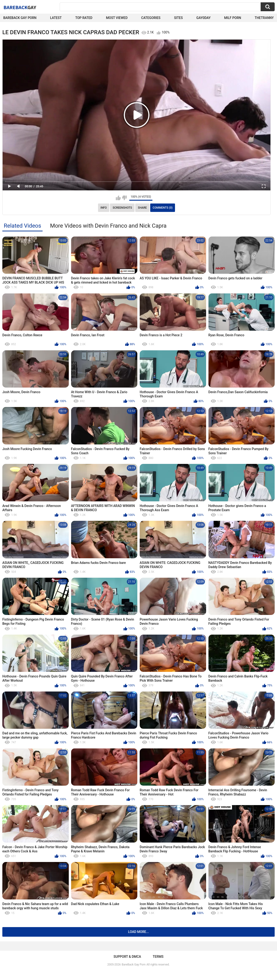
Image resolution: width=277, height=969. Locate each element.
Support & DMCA (127, 956)
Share (142, 207)
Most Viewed (117, 18)
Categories (150, 18)
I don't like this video (124, 198)
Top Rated (83, 18)
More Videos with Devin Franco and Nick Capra (108, 225)
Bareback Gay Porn (19, 18)
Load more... (138, 932)
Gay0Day (203, 18)
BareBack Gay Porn (134, 964)
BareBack (20, 7)
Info (104, 207)
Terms (158, 956)
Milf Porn (232, 18)
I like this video (118, 198)
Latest (56, 18)
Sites (178, 18)
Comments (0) (163, 207)
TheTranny (264, 18)
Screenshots (122, 207)
